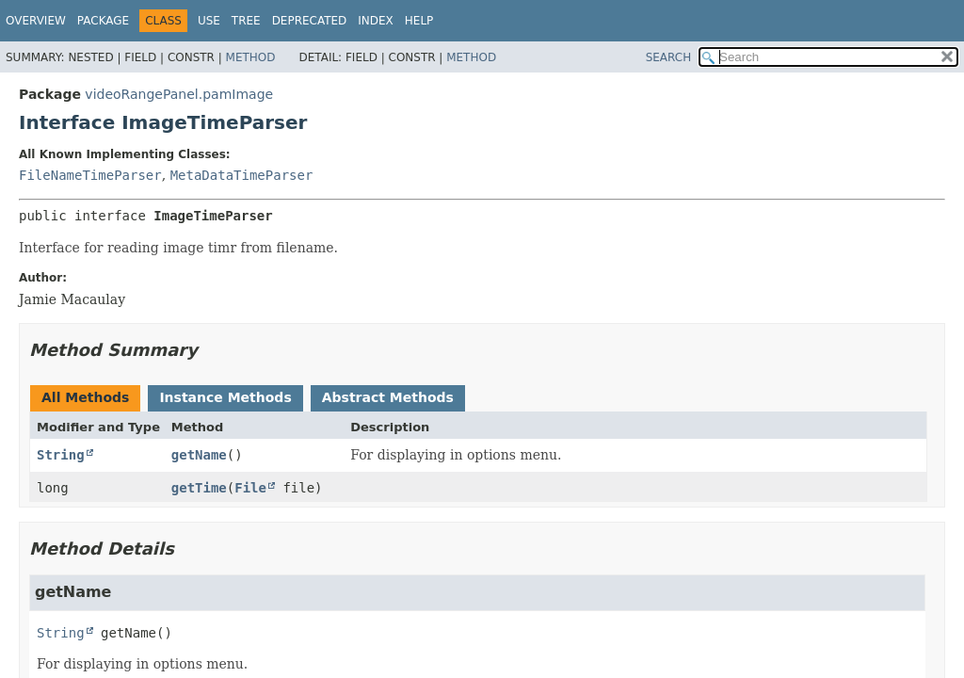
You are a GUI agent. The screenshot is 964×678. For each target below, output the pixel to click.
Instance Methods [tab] (225, 397)
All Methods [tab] (85, 397)
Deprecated (309, 20)
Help (419, 20)
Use (209, 20)
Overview (36, 20)
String (61, 454)
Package (103, 20)
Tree (246, 20)
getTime (199, 487)
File (250, 487)
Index (376, 20)
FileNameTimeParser (90, 175)
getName (199, 454)
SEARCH (669, 57)
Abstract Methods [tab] (388, 397)
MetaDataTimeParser (241, 175)
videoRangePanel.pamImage (179, 94)
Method (251, 57)
